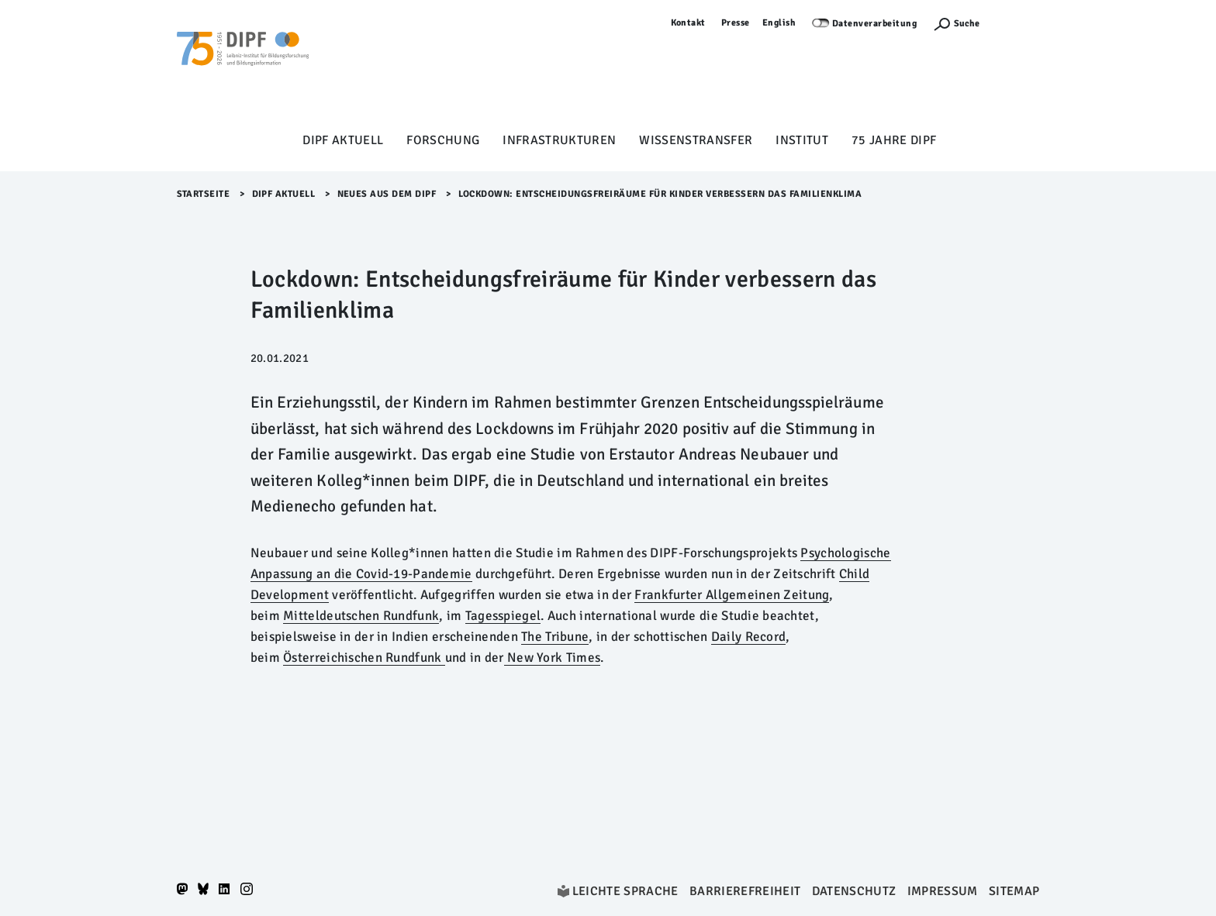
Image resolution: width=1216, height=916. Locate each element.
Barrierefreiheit (744, 891)
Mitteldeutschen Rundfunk (361, 616)
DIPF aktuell (342, 140)
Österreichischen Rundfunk (364, 657)
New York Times (552, 657)
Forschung (442, 140)
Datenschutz (854, 891)
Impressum (942, 891)
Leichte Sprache (625, 891)
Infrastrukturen (559, 140)
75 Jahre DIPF (894, 140)
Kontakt (688, 23)
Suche (966, 23)
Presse (735, 23)
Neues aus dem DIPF (387, 194)
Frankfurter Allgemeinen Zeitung (731, 595)
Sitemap (1014, 891)
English (779, 23)
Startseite (203, 194)
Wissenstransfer (695, 140)
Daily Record (748, 636)
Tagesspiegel (503, 616)
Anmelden (1017, 23)
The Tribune (555, 636)
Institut (802, 140)
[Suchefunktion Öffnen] (956, 23)
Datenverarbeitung (874, 23)
